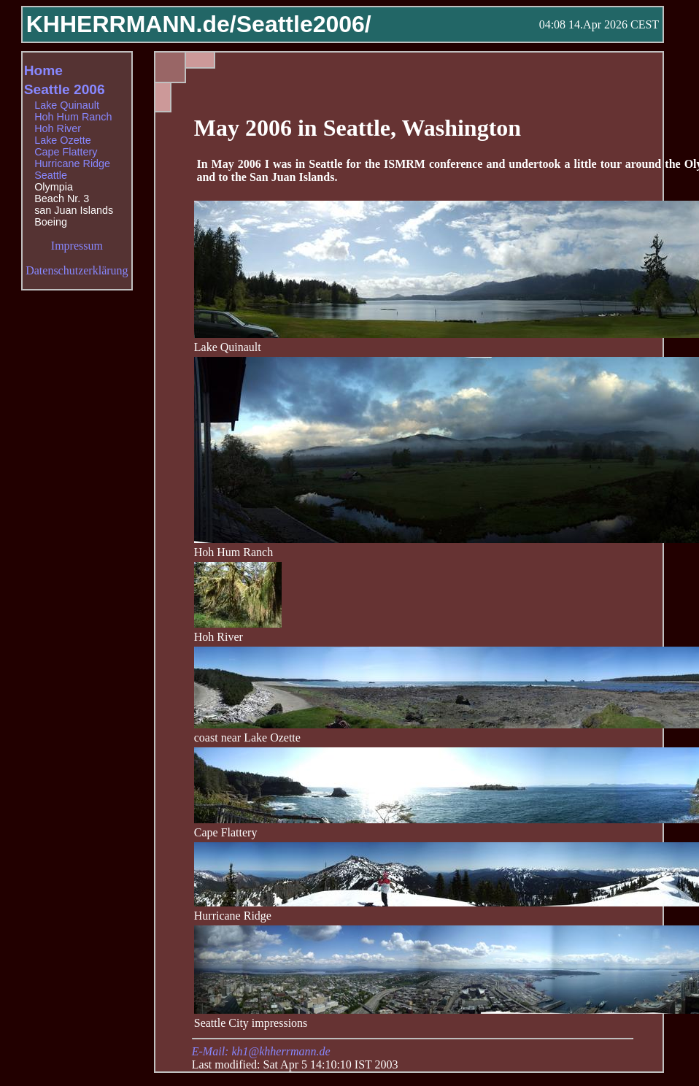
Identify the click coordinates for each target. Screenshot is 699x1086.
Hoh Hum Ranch (73, 117)
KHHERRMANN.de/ (131, 24)
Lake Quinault (66, 105)
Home (43, 70)
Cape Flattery (65, 152)
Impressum (77, 245)
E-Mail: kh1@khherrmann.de (261, 1051)
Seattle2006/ (303, 24)
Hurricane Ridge (72, 163)
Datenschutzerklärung (77, 270)
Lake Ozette (62, 140)
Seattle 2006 (64, 89)
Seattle (50, 175)
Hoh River (57, 128)
